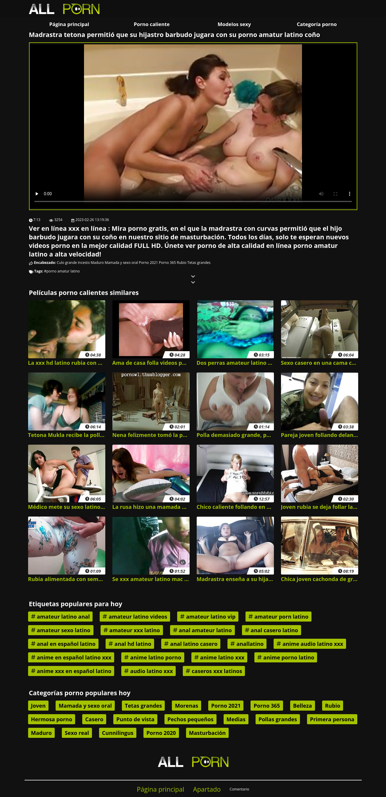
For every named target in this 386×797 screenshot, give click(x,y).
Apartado (207, 789)
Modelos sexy (234, 24)
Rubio (181, 262)
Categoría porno (317, 24)
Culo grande (67, 262)
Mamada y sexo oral (121, 262)
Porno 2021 (148, 262)
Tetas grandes (198, 262)
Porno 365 (167, 262)
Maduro (97, 262)
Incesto (84, 262)
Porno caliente (151, 24)
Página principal (69, 24)
